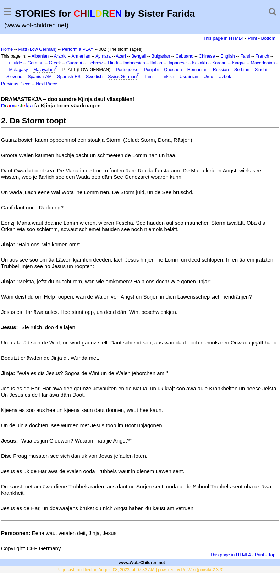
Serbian (241, 69)
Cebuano (184, 56)
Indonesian (134, 62)
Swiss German (122, 76)
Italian (156, 62)
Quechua (173, 69)
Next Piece (46, 83)
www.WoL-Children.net (142, 562)
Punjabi (151, 69)
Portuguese (127, 69)
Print (252, 38)
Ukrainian (189, 76)
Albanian (40, 56)
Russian (221, 69)
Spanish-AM (40, 76)
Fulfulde (14, 62)
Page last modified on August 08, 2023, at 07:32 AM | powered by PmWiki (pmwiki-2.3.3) (140, 569)
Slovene (14, 76)
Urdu (208, 76)
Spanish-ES (69, 76)
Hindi (113, 62)
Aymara (103, 56)
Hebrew (95, 62)
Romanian (197, 69)
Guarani (74, 62)
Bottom (268, 38)
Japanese (177, 62)
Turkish (167, 76)
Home (7, 49)
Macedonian (263, 62)
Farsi (245, 56)
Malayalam (44, 69)
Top (271, 554)
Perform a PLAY (77, 49)
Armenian (80, 56)
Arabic (60, 56)
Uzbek (225, 76)
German (35, 62)
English (227, 56)
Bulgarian (161, 56)
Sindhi (261, 69)
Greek (55, 62)
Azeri (121, 56)
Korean (219, 62)
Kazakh (199, 62)
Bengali (138, 56)
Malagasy (18, 69)
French (262, 56)
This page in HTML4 (223, 38)
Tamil (149, 76)
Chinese (207, 56)
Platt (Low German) (37, 49)
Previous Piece (16, 83)
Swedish (94, 76)
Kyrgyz (238, 62)
